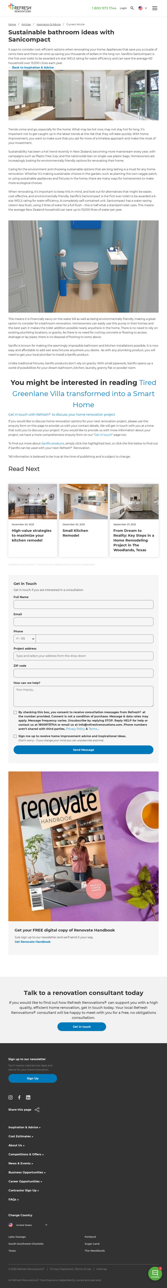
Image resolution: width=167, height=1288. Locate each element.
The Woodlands (95, 1250)
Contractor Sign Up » (24, 1190)
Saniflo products (52, 443)
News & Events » (21, 1163)
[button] (141, 8)
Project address (25, 648)
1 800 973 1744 (104, 8)
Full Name (21, 597)
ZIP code (20, 665)
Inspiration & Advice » (25, 1127)
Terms (93, 729)
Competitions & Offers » (26, 1154)
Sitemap (102, 1269)
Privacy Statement (61, 1269)
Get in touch (103, 434)
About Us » (17, 1145)
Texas (12, 1250)
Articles (26, 24)
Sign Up (32, 1078)
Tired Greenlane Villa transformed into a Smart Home (84, 393)
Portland (90, 1236)
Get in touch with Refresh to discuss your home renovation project (61, 415)
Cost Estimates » (21, 1136)
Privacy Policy (75, 729)
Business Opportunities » (27, 1172)
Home (12, 24)
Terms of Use (83, 1269)
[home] (21, 8)
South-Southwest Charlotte (26, 1243)
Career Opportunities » (25, 1181)
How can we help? (27, 683)
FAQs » (14, 1199)
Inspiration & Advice (49, 24)
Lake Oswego (17, 1236)
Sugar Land (92, 1243)
